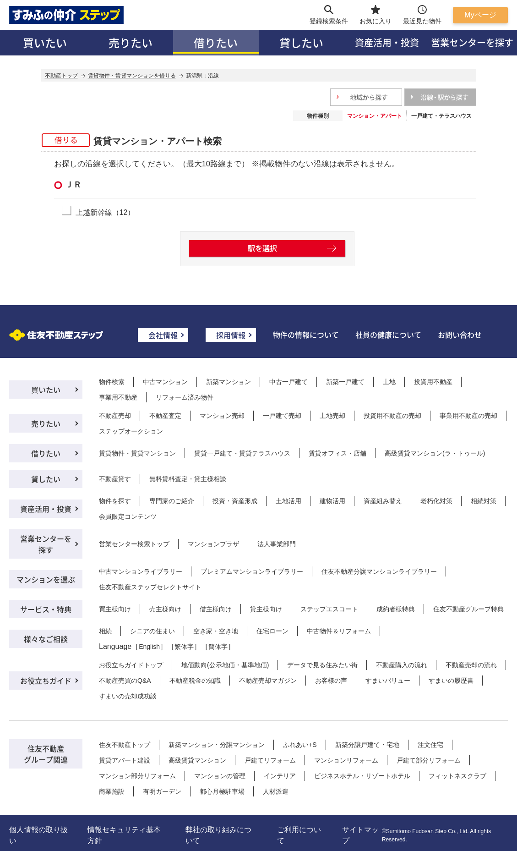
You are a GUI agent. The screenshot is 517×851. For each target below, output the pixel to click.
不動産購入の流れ (401, 665)
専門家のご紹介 (171, 501)
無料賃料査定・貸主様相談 (187, 479)
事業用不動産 (118, 397)
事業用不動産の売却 (468, 415)
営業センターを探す (472, 42)
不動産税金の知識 (195, 680)
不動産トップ (61, 75)
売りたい (130, 42)
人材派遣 (275, 791)
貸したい (301, 42)
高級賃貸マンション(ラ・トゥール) (435, 453)
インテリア (280, 776)
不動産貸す (115, 479)
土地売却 (332, 415)
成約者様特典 (395, 609)
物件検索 (112, 381)
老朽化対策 (436, 501)
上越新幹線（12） (105, 212)
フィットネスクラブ (457, 776)
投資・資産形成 (234, 501)
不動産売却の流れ (471, 665)
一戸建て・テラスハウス (441, 116)
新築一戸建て (345, 381)
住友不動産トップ (124, 744)
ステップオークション (131, 431)
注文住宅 (430, 744)
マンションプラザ (213, 544)
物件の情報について (306, 334)
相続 (105, 631)
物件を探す (115, 501)
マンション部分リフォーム (137, 776)
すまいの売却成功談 (128, 696)
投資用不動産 (433, 381)
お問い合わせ (460, 334)
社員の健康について (388, 334)
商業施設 (112, 791)
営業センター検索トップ (134, 544)
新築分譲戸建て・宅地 (367, 744)
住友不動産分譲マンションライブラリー (379, 571)
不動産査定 (165, 415)
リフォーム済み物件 (184, 397)
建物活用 (332, 501)
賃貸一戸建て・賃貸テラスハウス (242, 453)
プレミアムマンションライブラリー (252, 571)
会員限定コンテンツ (128, 516)
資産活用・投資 (387, 42)
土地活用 (288, 501)
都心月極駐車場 (222, 791)
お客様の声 (331, 680)
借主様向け (216, 609)
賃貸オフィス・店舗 (337, 453)
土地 (389, 381)
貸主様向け (266, 609)
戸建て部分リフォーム (429, 760)
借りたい (216, 42)
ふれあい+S (300, 744)
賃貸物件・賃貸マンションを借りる (132, 75)
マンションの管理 (219, 776)
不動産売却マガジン (268, 680)
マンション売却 (222, 415)
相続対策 (483, 501)
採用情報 (230, 334)
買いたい (45, 42)
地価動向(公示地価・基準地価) (225, 665)
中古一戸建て (288, 381)
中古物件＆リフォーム (339, 631)
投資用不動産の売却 (392, 415)
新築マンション (228, 381)
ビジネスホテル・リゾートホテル (362, 776)
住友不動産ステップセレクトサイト (150, 587)
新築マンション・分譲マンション (217, 744)
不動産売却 (115, 415)
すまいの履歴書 (451, 680)
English (149, 646)
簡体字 (218, 646)
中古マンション (165, 381)
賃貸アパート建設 (124, 760)
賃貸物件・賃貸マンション (137, 453)
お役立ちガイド (45, 680)
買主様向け (115, 609)
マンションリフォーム (346, 760)
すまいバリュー (387, 680)
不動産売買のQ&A (125, 680)
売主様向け (165, 609)
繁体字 (184, 646)
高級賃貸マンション (197, 760)
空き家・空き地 (215, 631)
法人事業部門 (276, 544)
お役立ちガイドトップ (131, 665)
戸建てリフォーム (270, 760)
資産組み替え (383, 501)
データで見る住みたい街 (322, 665)
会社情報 (163, 334)
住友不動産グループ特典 (468, 609)
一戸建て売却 (282, 415)
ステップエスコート (329, 609)
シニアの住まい (152, 631)
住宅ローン (272, 631)
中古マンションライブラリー (140, 571)
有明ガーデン (162, 791)
